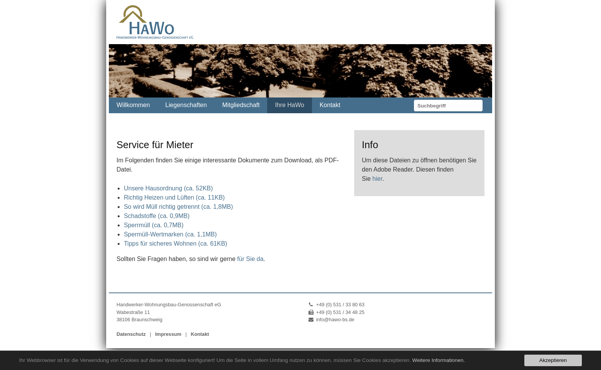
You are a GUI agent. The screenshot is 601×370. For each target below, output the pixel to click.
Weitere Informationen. (438, 360)
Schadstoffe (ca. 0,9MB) (156, 216)
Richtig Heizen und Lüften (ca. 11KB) (174, 197)
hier (378, 178)
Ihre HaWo (289, 105)
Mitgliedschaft (241, 105)
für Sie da (250, 259)
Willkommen (133, 105)
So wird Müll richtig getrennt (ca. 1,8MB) (178, 206)
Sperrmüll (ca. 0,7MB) (154, 225)
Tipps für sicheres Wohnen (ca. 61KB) (175, 243)
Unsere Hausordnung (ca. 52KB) (168, 188)
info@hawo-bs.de (335, 319)
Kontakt (330, 105)
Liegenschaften (186, 105)
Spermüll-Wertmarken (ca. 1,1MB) (170, 234)
